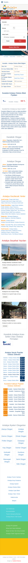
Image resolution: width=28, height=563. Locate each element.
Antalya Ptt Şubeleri (12, 525)
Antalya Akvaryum (19, 222)
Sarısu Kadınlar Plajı (19, 224)
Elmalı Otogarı (21, 436)
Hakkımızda (14, 497)
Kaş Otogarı (7, 448)
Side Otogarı (21, 464)
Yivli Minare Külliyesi (17, 234)
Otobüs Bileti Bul (14, 47)
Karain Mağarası (5, 218)
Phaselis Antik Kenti (6, 201)
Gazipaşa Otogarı (21, 442)
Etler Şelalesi (12, 214)
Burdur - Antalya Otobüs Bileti (11, 370)
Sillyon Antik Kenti (6, 203)
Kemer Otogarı (21, 448)
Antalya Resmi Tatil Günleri (14, 516)
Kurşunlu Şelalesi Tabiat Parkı (9, 210)
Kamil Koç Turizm (19, 74)
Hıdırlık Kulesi (14, 232)
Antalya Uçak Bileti (14, 490)
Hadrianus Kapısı (5, 232)
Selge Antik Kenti (16, 201)
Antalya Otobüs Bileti (14, 487)
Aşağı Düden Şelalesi (17, 205)
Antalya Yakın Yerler (14, 494)
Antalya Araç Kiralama (14, 480)
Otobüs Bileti (12, 56)
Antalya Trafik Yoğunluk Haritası (15, 533)
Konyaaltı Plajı (9, 224)
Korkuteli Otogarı (7, 453)
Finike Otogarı (7, 441)
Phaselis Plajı (4, 226)
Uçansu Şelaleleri (21, 214)
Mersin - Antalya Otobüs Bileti (11, 372)
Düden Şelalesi (5, 207)
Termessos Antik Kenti (17, 203)
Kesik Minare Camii (6, 234)
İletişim (14, 500)
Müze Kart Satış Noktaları (13, 528)
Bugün (7, 41)
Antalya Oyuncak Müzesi (7, 222)
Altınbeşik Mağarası (12, 216)
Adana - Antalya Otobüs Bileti (11, 366)
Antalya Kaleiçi (13, 229)
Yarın (20, 41)
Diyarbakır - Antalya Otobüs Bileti (10, 377)
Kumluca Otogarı (21, 453)
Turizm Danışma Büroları (13, 514)
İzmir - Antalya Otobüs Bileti (10, 362)
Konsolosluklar (10, 511)
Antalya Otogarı (21, 430)
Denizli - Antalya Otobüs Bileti (11, 364)
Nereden (4, 22)
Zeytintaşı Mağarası (16, 218)
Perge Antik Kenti (13, 199)
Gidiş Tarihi (5, 34)
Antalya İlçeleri (14, 484)
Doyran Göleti (19, 208)
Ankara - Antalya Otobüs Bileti (11, 360)
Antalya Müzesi (10, 220)
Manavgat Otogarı (7, 460)
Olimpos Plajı (12, 226)
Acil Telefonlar (10, 508)
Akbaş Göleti (4, 214)
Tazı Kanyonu (21, 210)
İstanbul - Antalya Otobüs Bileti (11, 357)
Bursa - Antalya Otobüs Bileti (11, 380)
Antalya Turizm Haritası (14, 477)
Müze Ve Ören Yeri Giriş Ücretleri (15, 531)
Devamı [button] (5, 267)
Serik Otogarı (21, 459)
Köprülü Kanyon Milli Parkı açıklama (10, 212)
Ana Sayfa (6, 56)
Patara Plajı (20, 226)
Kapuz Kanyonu (14, 207)
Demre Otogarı (7, 436)
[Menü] (2, 2)
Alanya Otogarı (6, 429)
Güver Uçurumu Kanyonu (8, 208)
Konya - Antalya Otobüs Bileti (11, 368)
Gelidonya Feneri (16, 230)
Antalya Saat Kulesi (6, 230)
